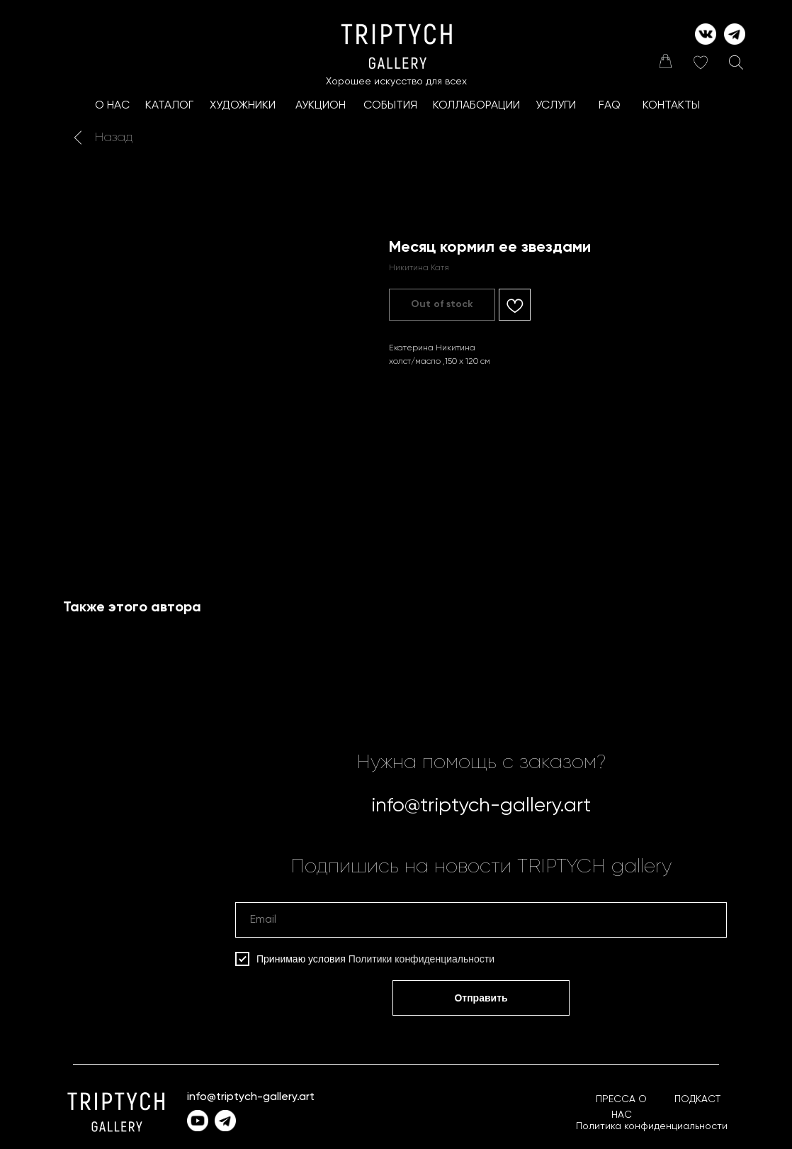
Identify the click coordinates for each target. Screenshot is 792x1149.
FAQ (610, 105)
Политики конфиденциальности (421, 959)
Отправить (480, 998)
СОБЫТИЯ (390, 105)
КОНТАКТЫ (671, 105)
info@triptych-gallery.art (481, 806)
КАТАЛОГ (169, 105)
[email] (481, 920)
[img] (665, 61)
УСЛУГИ (556, 105)
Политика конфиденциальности (652, 1126)
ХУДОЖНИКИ (243, 105)
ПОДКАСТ (697, 1099)
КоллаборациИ (476, 105)
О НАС (112, 105)
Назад (113, 137)
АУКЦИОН (320, 105)
